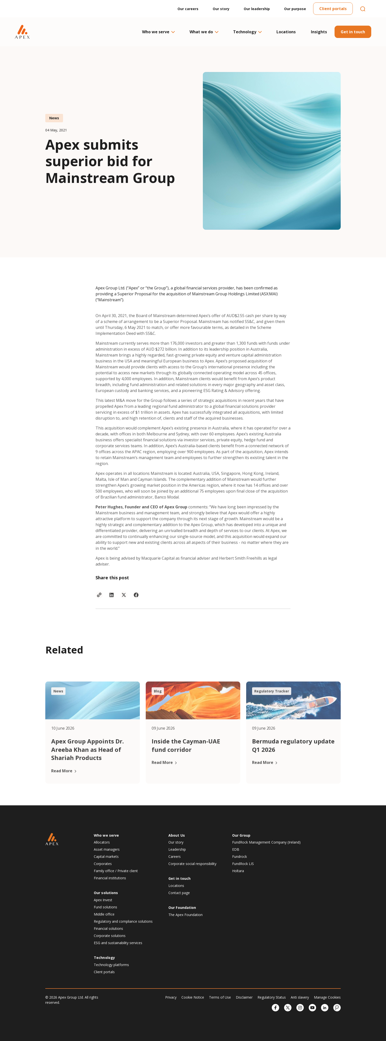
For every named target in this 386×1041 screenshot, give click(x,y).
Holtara (238, 870)
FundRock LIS (243, 863)
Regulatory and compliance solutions (123, 921)
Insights (319, 32)
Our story (221, 8)
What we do (204, 32)
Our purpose (295, 8)
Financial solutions (108, 928)
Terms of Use (220, 997)
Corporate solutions (110, 935)
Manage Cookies (327, 997)
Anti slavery (300, 997)
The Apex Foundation (185, 914)
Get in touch (353, 32)
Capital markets (106, 856)
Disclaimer (244, 997)
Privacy (171, 997)
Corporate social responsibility (192, 863)
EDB (235, 849)
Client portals (333, 8)
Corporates (103, 863)
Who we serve (158, 32)
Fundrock (239, 856)
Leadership (177, 849)
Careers (174, 856)
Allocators (102, 842)
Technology (247, 32)
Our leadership (257, 8)
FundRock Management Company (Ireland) (266, 842)
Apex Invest (103, 900)
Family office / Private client (116, 870)
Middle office (104, 914)
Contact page (179, 892)
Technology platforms (111, 964)
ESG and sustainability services (118, 942)
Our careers (187, 8)
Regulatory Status (271, 997)
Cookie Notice (192, 997)
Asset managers (107, 849)
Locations (286, 32)
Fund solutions (105, 907)
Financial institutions (110, 878)
